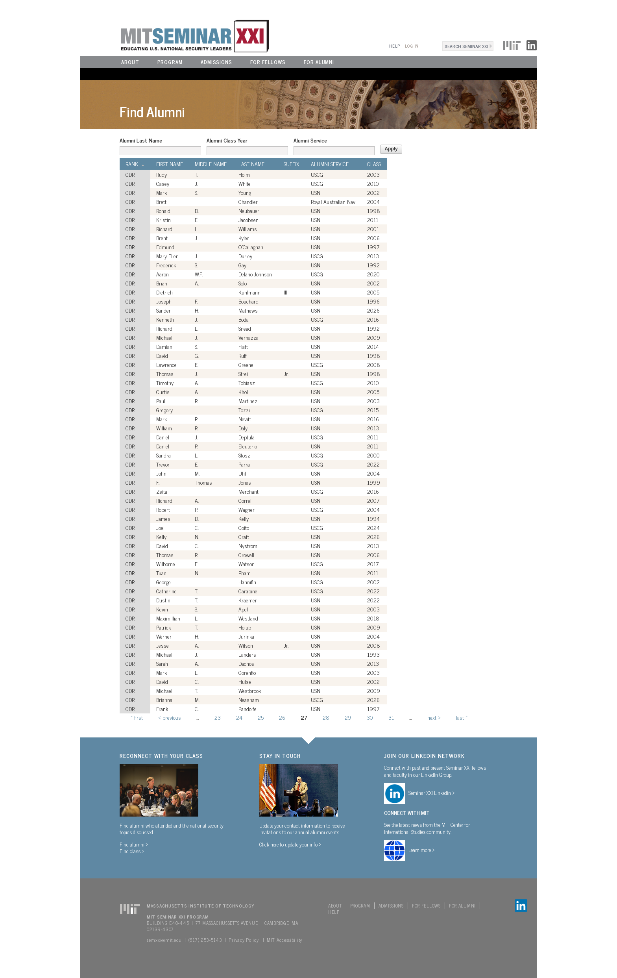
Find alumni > (134, 844)
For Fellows (268, 62)
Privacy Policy (244, 940)
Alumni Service (310, 140)
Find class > (132, 850)
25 (261, 717)
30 (370, 717)
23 (217, 717)
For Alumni (319, 62)
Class (374, 164)
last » (461, 717)
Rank (135, 164)
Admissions (216, 62)
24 (239, 717)
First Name (169, 164)
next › (434, 717)
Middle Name (211, 164)
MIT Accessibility (284, 940)
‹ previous (169, 717)
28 (326, 717)
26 (282, 717)
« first (137, 717)
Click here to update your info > (290, 844)
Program (170, 62)
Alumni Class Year (227, 140)
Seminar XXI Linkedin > (431, 792)
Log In (412, 46)
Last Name (251, 164)
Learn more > (421, 849)
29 (348, 717)
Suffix (291, 164)
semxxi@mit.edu (164, 940)
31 (391, 717)
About (130, 62)
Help (394, 46)
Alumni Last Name (141, 140)
